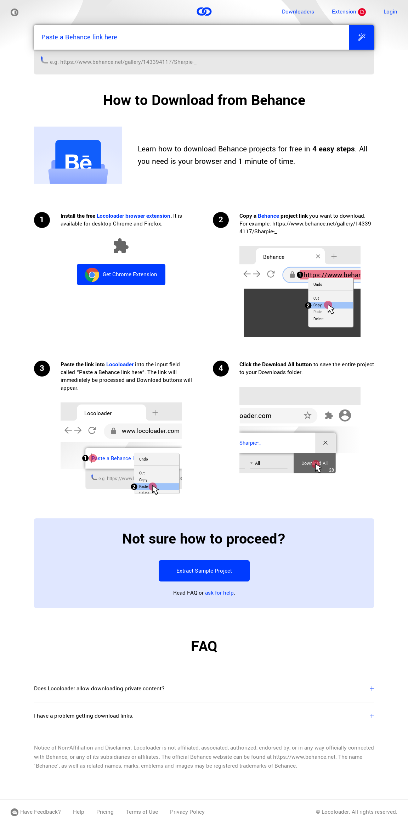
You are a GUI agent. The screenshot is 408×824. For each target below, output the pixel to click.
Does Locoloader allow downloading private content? (204, 688)
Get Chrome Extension (121, 275)
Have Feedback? (36, 812)
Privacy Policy (187, 812)
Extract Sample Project (204, 571)
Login (390, 12)
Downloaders (298, 12)
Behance (268, 216)
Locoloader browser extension (133, 216)
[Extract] (361, 37)
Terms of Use (142, 812)
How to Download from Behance (204, 100)
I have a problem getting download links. (204, 716)
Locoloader (120, 364)
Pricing (105, 812)
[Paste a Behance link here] (191, 37)
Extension (349, 12)
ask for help (219, 593)
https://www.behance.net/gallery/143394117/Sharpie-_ (128, 62)
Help (78, 812)
